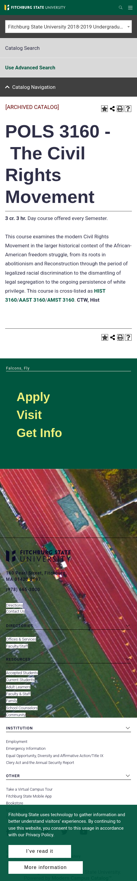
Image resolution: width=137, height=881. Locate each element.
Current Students (20, 679)
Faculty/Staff (17, 646)
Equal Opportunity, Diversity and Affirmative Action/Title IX (54, 755)
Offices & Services (21, 639)
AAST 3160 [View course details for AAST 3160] (32, 300)
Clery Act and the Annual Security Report (40, 762)
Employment (16, 741)
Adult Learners (18, 687)
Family (11, 700)
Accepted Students (22, 673)
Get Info (39, 432)
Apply (33, 396)
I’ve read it (39, 851)
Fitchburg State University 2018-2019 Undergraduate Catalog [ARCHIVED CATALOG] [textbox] (70, 27)
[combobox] (68, 26)
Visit (29, 414)
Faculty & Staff (18, 694)
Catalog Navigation (34, 87)
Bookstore (14, 803)
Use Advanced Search (30, 68)
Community (16, 715)
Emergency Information (26, 748)
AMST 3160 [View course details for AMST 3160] (60, 300)
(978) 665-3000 (23, 589)
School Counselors (22, 708)
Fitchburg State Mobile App (29, 796)
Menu (131, 7)
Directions (14, 605)
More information (45, 867)
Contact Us (15, 611)
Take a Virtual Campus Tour (29, 789)
